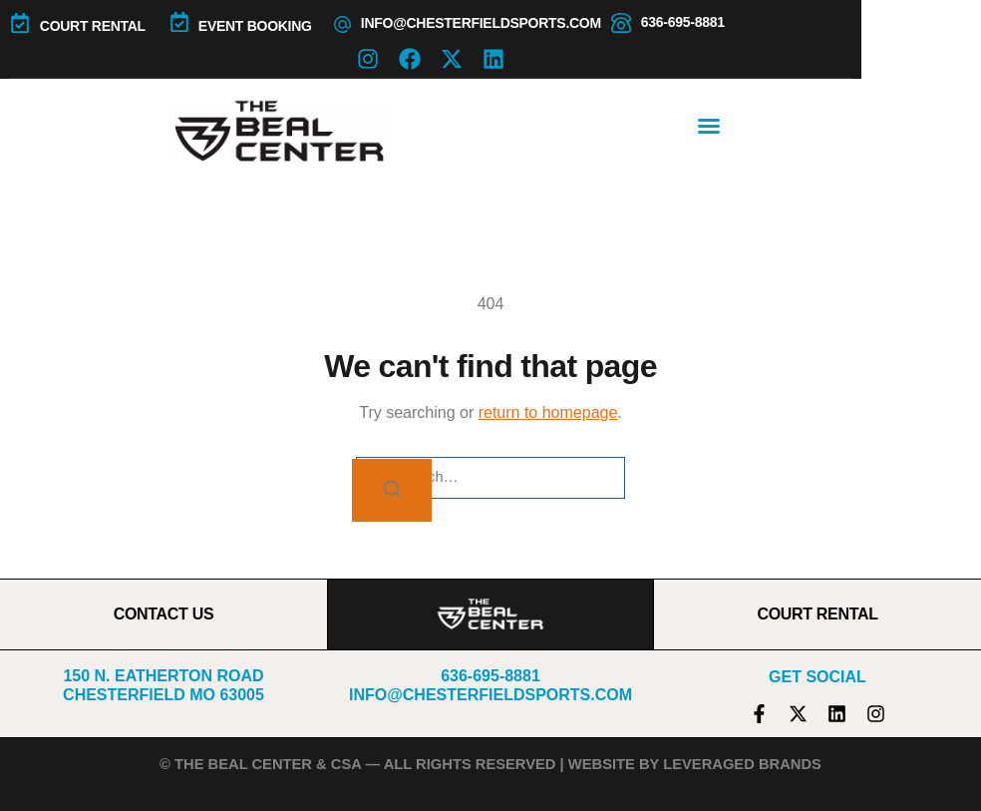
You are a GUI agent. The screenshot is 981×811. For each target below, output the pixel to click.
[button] (709, 126)
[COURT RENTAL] (20, 23)
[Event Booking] (179, 22)
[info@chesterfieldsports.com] (342, 24)
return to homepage (548, 412)
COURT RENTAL (93, 26)
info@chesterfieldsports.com (481, 23)
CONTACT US (164, 614)
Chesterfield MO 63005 (163, 694)
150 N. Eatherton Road (163, 675)
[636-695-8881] (621, 23)
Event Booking (255, 26)
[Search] (392, 490)
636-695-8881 (683, 22)
